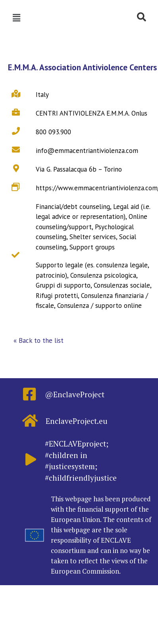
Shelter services (92, 236)
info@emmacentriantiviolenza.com (87, 150)
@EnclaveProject (74, 394)
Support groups (92, 247)
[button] (38, 341)
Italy (42, 94)
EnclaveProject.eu (77, 421)
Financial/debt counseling (73, 206)
